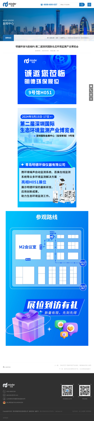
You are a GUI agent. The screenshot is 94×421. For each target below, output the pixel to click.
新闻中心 (63, 38)
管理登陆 (88, 411)
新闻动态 (8, 38)
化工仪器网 (82, 411)
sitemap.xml (58, 411)
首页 (57, 38)
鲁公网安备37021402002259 (15, 402)
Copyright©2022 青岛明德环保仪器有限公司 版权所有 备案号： (21, 411)
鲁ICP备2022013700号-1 (47, 411)
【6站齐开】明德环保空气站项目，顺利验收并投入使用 (75, 368)
